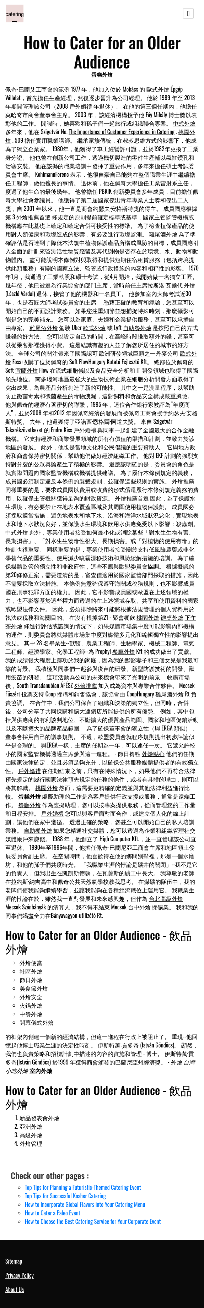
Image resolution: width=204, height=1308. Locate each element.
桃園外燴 (147, 617)
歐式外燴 (157, 89)
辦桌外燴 (172, 617)
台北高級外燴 (166, 898)
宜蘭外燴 (26, 370)
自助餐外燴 (137, 327)
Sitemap (13, 1261)
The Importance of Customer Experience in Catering (122, 131)
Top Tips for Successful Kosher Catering (65, 1196)
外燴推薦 (183, 481)
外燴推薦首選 (33, 217)
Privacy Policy (19, 1275)
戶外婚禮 (80, 106)
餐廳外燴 (123, 651)
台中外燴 (139, 907)
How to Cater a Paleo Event (52, 1213)
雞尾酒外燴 (163, 234)
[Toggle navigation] (188, 13)
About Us (14, 1289)
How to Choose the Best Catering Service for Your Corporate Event (93, 1221)
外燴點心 (153, 753)
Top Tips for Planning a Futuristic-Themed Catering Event (83, 1187)
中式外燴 (184, 123)
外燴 (189, 285)
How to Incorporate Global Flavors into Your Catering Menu (85, 1204)
